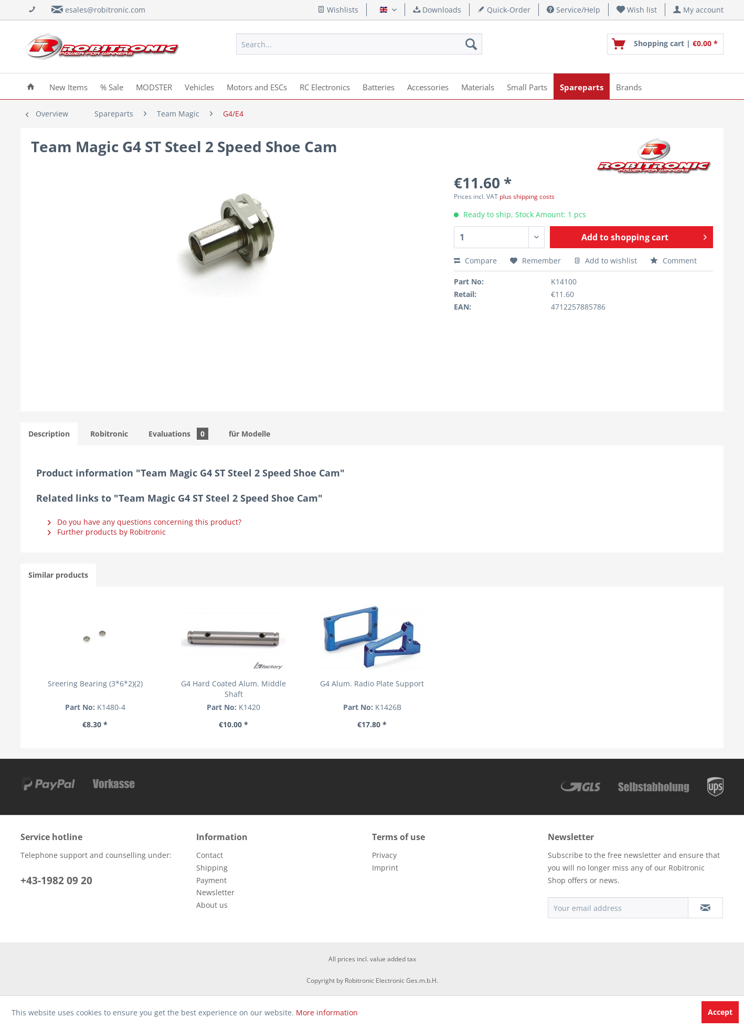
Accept (720, 1012)
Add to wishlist (605, 261)
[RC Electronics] (324, 86)
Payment (211, 880)
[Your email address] (618, 907)
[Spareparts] (582, 86)
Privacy (384, 855)
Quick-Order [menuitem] (503, 10)
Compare (475, 261)
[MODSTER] (154, 86)
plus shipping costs (527, 196)
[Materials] (478, 86)
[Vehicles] (199, 86)
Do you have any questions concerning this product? (144, 522)
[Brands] (629, 86)
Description (49, 434)
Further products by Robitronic (107, 532)
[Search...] (359, 44)
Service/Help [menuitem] (573, 10)
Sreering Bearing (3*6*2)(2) (95, 683)
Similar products (58, 575)
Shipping (212, 868)
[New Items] (68, 86)
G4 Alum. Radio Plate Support (372, 683)
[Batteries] (378, 86)
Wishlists (337, 10)
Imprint (385, 868)
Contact (209, 855)
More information (327, 1012)
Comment (673, 261)
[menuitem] (637, 9)
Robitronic (109, 434)
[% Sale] (112, 86)
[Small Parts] (527, 86)
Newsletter (215, 892)
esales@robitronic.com (105, 10)
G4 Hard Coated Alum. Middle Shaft (233, 688)
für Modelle (249, 434)
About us (212, 905)
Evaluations (178, 434)
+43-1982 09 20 (56, 880)
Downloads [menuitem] (437, 10)
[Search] (471, 44)
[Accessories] (428, 86)
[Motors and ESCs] (256, 86)
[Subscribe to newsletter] (705, 907)
